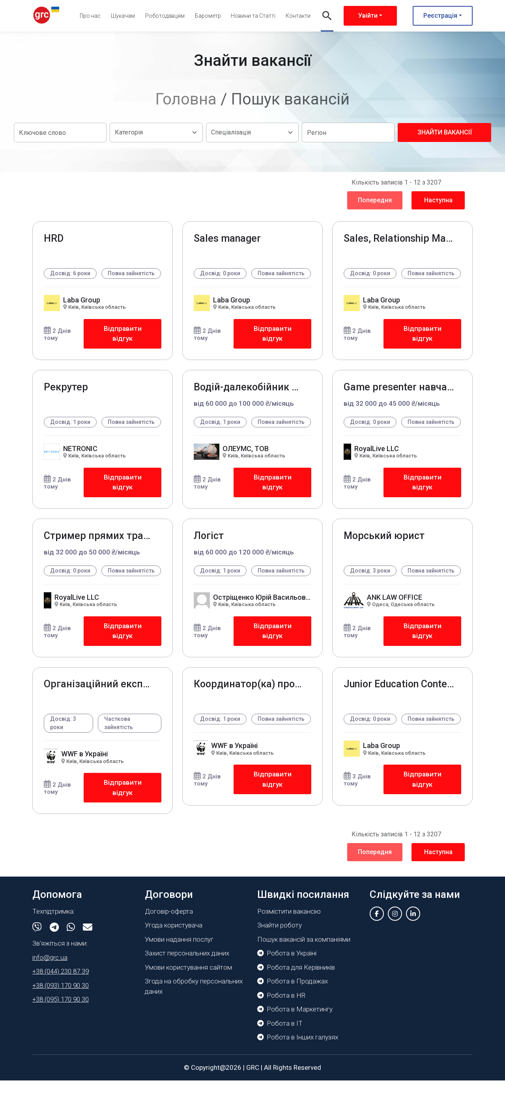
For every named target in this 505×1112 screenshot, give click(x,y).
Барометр (208, 16)
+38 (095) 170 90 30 (60, 1031)
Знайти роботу (279, 957)
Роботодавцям (165, 16)
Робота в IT (280, 1055)
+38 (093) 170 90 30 (60, 1017)
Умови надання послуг (179, 971)
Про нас (90, 16)
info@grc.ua (49, 989)
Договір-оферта (169, 943)
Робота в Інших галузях (297, 1069)
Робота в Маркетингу (295, 1041)
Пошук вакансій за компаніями (303, 971)
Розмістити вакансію (289, 943)
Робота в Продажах (292, 1013)
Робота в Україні (286, 985)
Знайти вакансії (444, 132)
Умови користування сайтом (188, 999)
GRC (252, 1099)
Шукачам (123, 16)
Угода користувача (173, 957)
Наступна (438, 200)
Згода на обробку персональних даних (194, 1018)
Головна (186, 99)
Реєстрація (440, 15)
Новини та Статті (253, 16)
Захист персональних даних (187, 985)
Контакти (298, 16)
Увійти (368, 15)
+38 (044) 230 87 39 (60, 1003)
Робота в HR (281, 1027)
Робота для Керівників (296, 999)
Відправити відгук (122, 343)
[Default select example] (156, 132)
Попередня (375, 200)
